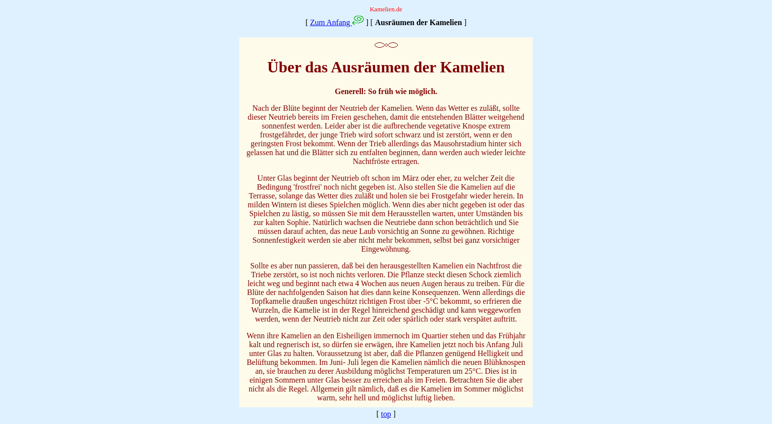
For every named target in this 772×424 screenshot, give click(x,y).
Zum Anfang (331, 22)
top (386, 414)
